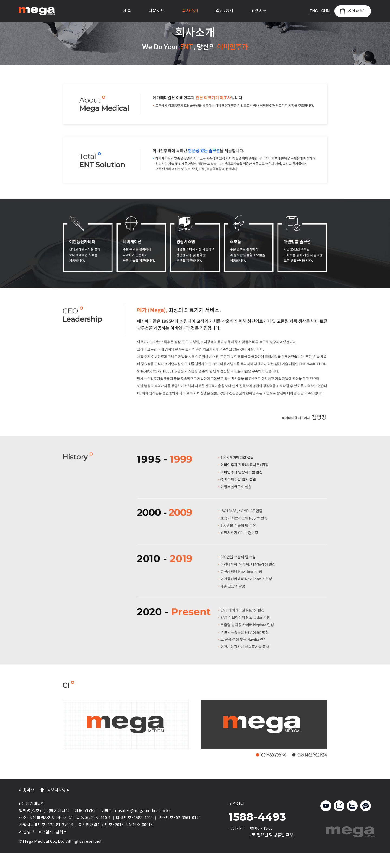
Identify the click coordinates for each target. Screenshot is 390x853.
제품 (127, 10)
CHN (325, 11)
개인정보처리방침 (54, 790)
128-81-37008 (60, 825)
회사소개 (190, 10)
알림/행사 (224, 10)
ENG (314, 11)
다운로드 (156, 10)
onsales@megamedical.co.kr (142, 811)
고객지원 (259, 10)
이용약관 (26, 790)
